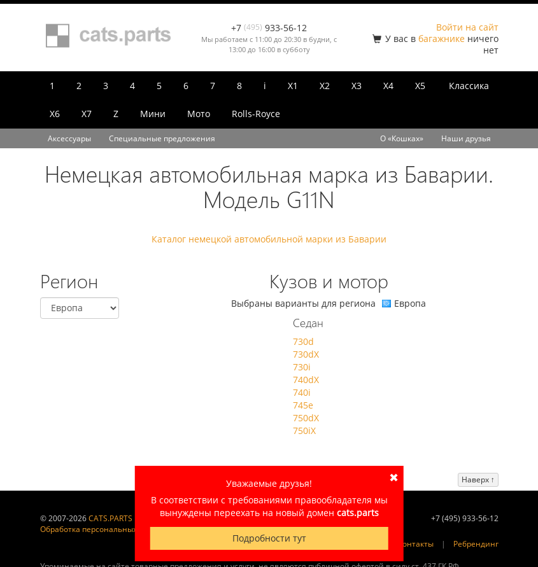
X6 (55, 114)
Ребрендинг (476, 543)
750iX (304, 430)
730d (303, 341)
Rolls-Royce (256, 114)
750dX (306, 418)
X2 (325, 86)
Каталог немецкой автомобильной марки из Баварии (269, 239)
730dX (306, 354)
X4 (388, 86)
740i (302, 392)
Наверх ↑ (478, 479)
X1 (293, 86)
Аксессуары (69, 138)
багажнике (441, 38)
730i (302, 367)
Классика (469, 86)
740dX (306, 380)
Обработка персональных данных (103, 529)
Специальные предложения (162, 138)
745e (303, 405)
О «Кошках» (401, 138)
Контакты (416, 543)
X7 (86, 114)
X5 (420, 86)
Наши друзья (466, 138)
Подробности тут (269, 538)
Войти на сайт (467, 27)
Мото (198, 114)
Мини (153, 114)
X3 (356, 86)
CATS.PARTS (110, 518)
